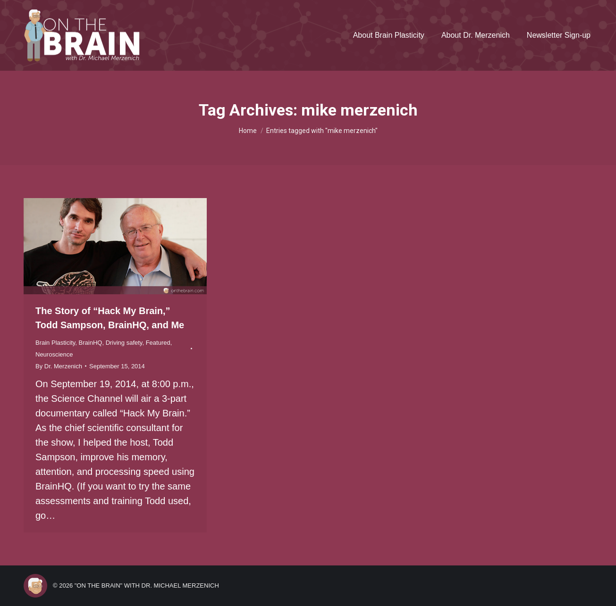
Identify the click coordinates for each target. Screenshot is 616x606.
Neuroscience (54, 354)
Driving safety (124, 342)
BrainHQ (90, 342)
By (58, 366)
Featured (158, 342)
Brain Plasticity (55, 342)
